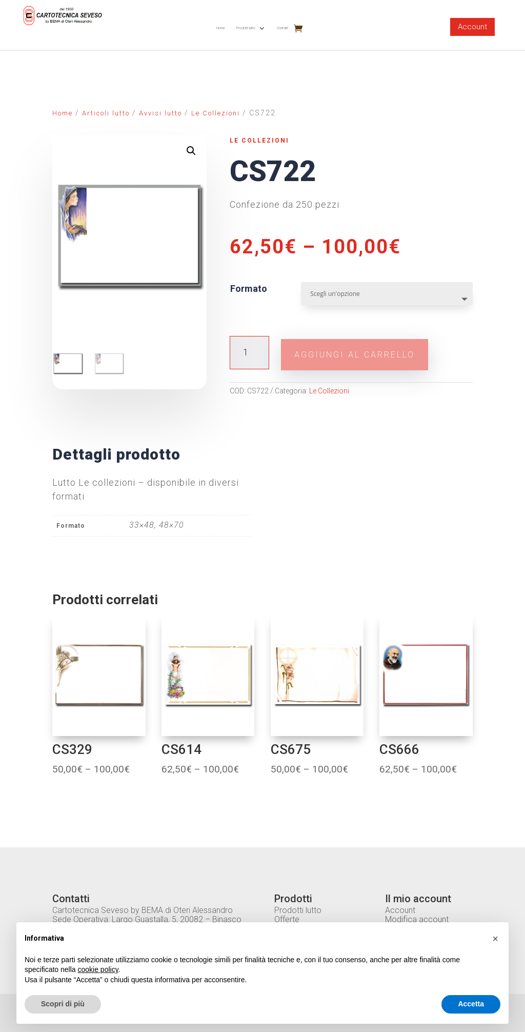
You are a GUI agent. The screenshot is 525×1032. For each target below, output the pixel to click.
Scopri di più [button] (63, 1004)
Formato (248, 288)
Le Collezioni (215, 113)
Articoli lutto (106, 113)
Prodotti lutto (245, 28)
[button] (495, 938)
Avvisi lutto (160, 113)
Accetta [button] (471, 1004)
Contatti (282, 28)
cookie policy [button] (98, 969)
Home (220, 28)
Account (472, 26)
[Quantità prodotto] (249, 351)
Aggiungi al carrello (374, 351)
